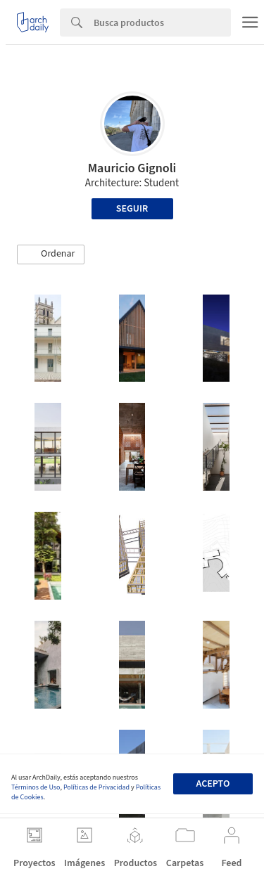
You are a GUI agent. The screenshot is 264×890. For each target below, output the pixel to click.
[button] (50, 254)
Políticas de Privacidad (96, 787)
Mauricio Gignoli (132, 168)
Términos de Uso (35, 787)
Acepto (213, 784)
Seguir (132, 209)
